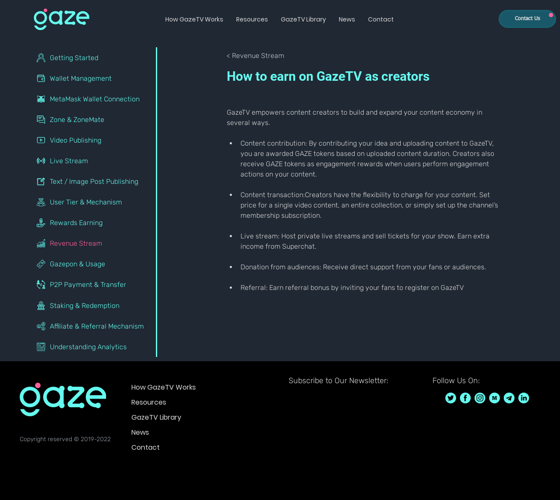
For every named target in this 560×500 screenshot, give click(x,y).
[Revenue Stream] (93, 243)
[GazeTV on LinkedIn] (523, 398)
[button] (194, 19)
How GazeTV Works (163, 387)
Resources (148, 402)
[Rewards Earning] (93, 222)
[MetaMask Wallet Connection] (93, 98)
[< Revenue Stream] (255, 55)
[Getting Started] (93, 57)
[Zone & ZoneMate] (93, 119)
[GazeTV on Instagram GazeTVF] (480, 398)
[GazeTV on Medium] (494, 398)
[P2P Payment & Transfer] (93, 284)
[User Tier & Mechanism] (93, 202)
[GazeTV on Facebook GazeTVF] (465, 398)
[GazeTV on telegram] (509, 398)
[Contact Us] (527, 19)
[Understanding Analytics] (93, 346)
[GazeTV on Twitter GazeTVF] (450, 398)
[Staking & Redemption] (93, 305)
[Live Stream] (93, 160)
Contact (145, 447)
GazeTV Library (156, 417)
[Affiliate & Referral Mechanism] (93, 326)
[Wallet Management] (93, 78)
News (140, 432)
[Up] (551, 15)
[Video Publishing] (93, 140)
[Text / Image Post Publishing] (93, 181)
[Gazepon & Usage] (93, 263)
